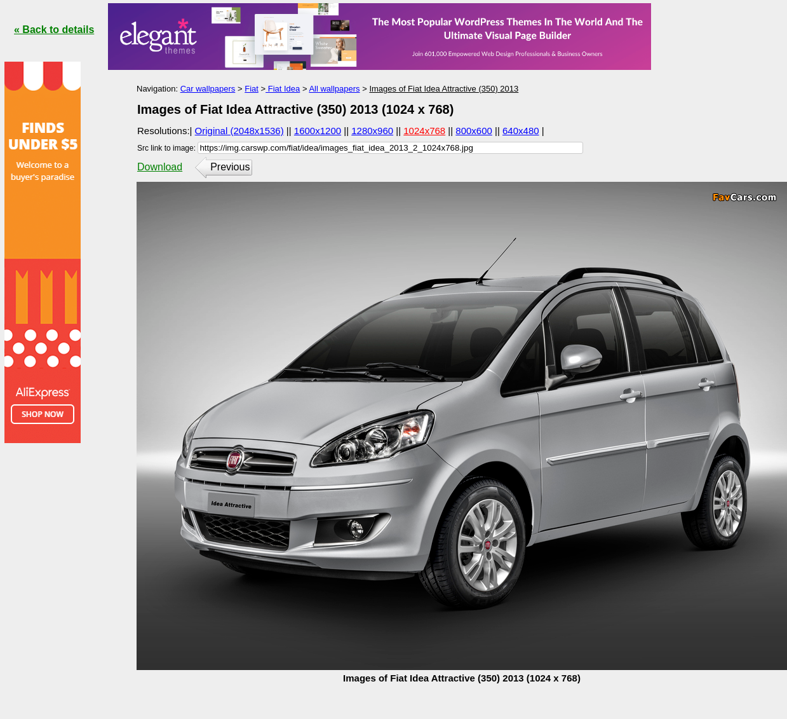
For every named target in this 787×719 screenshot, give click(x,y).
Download (159, 166)
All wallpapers (334, 88)
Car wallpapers (208, 88)
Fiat (252, 88)
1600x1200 (317, 130)
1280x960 (372, 130)
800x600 (473, 130)
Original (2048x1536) (239, 130)
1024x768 (424, 130)
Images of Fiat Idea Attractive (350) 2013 (443, 88)
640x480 (520, 130)
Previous (230, 166)
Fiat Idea (283, 88)
